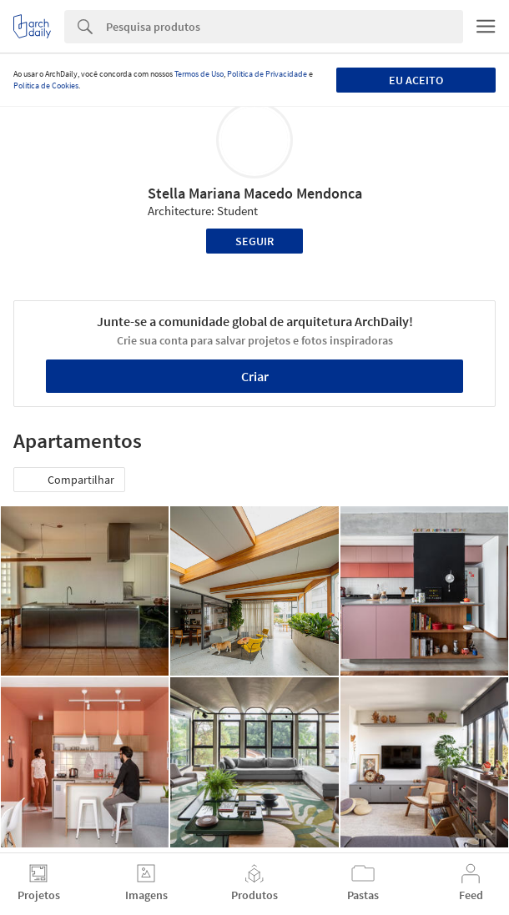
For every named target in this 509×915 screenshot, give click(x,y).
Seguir (254, 241)
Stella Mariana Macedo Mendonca (255, 193)
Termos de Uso (199, 73)
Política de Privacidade (267, 73)
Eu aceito (416, 80)
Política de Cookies (45, 85)
